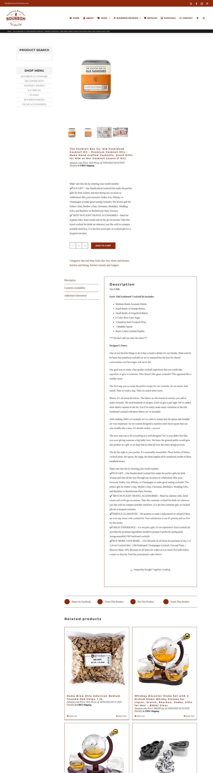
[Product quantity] (79, 246)
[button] (204, 18)
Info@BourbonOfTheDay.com (17, 3)
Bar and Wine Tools (90, 261)
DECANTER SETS (34, 81)
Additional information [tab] (75, 296)
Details (73, 166)
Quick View (122, 717)
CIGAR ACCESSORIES (34, 104)
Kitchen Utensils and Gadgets (104, 266)
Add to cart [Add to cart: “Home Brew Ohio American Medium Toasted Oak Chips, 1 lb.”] (73, 717)
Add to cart (103, 246)
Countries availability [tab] (74, 288)
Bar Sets (106, 261)
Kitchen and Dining (79, 266)
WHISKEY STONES (34, 85)
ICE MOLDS (34, 90)
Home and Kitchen (120, 261)
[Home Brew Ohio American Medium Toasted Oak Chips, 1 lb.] (97, 660)
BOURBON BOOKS (34, 99)
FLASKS (34, 95)
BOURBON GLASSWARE (34, 76)
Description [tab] (70, 281)
